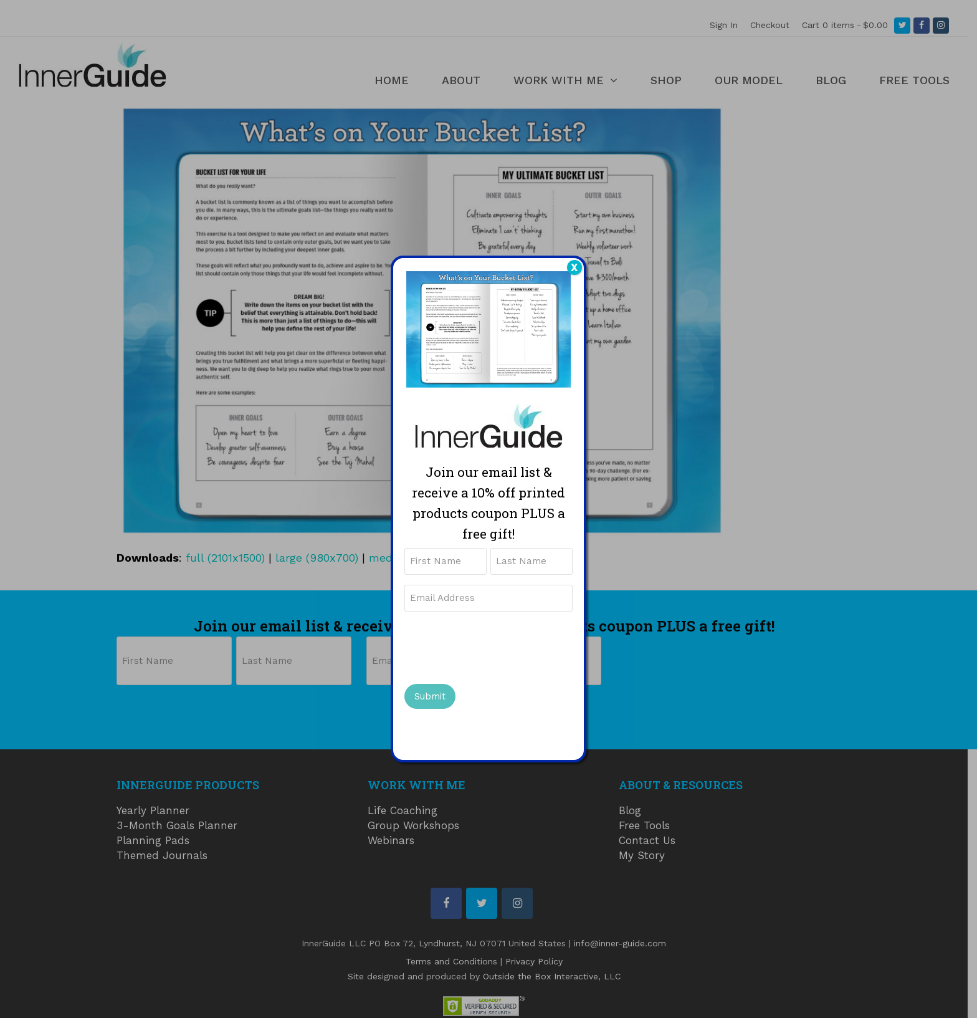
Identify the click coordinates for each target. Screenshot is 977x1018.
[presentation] (499, 646)
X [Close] (574, 267)
